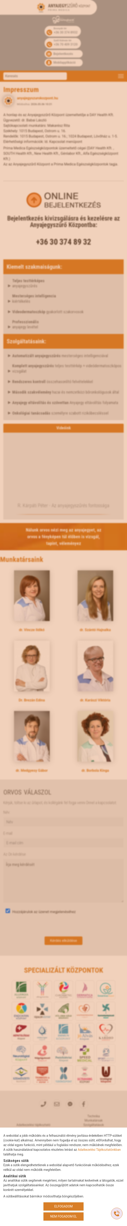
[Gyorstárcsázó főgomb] (117, 1213)
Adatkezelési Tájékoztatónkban (99, 1149)
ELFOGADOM (63, 1206)
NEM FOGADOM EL (63, 1216)
